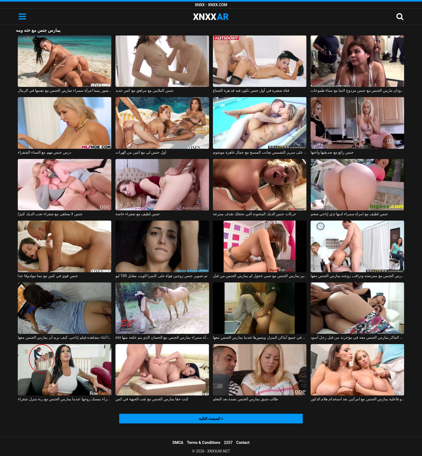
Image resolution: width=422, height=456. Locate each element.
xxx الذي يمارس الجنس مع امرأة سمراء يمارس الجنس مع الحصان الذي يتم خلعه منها (162, 337)
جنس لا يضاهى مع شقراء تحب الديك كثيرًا (50, 214)
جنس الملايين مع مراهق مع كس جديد (144, 90)
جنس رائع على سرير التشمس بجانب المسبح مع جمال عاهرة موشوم (260, 152)
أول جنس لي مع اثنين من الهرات (140, 152)
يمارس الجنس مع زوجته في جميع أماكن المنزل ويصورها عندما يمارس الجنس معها (260, 337)
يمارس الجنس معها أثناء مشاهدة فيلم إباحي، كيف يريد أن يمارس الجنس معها (64, 337)
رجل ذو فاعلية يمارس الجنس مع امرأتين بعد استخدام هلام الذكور (357, 399)
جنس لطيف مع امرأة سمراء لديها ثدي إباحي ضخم (349, 214)
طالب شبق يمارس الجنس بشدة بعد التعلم (245, 399)
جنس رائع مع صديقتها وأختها (332, 152)
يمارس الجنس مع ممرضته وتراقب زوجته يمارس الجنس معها (357, 276)
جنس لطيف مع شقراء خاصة (137, 214)
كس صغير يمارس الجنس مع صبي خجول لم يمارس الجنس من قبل (260, 276)
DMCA (178, 442)
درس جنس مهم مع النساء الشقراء (44, 152)
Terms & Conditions (203, 442)
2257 (228, 442)
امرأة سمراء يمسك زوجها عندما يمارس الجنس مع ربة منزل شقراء (64, 399)
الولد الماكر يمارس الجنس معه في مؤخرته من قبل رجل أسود (357, 337)
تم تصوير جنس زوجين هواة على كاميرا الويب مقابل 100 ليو (161, 276)
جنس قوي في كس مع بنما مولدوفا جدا (48, 276)
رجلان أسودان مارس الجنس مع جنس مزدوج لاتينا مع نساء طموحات (357, 90)
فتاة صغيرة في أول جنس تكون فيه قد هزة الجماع (251, 90)
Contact (242, 442)
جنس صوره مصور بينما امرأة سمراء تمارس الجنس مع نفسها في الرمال (64, 90)
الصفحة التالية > (211, 418)
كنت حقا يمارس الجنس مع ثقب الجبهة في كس (151, 399)
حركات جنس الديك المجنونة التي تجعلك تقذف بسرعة (254, 214)
